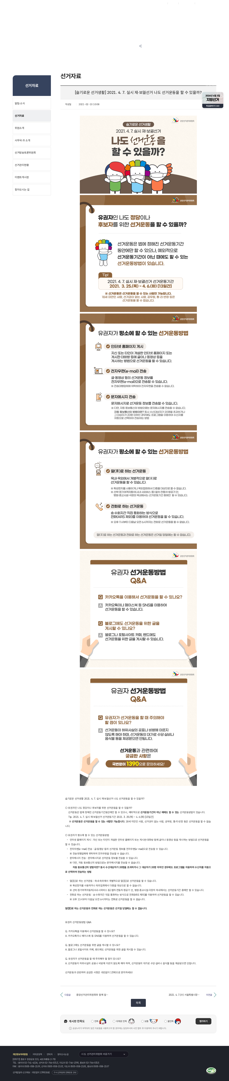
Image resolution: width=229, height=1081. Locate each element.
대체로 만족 (121, 1021)
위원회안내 (120, 11)
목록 (138, 1002)
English (200, 3)
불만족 (171, 1021)
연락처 (49, 1054)
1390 (42, 1072)
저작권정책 (37, 1054)
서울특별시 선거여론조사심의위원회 (174, 11)
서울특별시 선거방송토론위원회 (144, 11)
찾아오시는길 (63, 1054)
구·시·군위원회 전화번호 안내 (65, 1072)
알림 (104, 11)
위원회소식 (70, 11)
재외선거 (173, 3)
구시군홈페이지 (186, 3)
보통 (147, 1021)
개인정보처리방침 (20, 1054)
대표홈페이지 (160, 3)
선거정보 (89, 11)
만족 (96, 1021)
